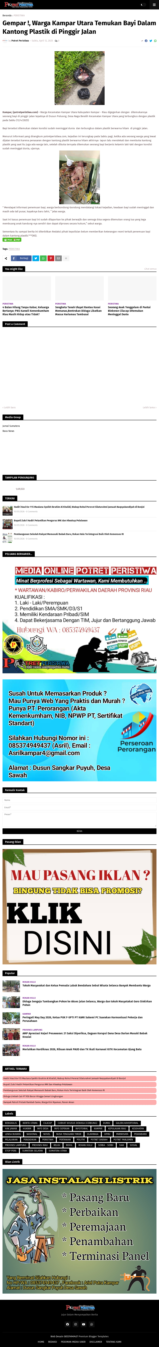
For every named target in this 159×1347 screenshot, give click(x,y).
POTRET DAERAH (99, 1139)
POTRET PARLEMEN (123, 1139)
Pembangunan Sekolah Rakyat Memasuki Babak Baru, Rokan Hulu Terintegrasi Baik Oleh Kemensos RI (69, 534)
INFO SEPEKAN (62, 1128)
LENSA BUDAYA (13, 1134)
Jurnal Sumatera (11, 426)
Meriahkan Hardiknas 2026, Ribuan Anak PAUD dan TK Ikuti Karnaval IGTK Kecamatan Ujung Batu (82, 1049)
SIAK (121, 1145)
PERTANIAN (65, 1139)
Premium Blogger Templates (94, 1336)
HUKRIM (27, 1128)
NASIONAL (32, 1134)
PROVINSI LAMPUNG (15, 1145)
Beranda (7, 15)
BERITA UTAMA (30, 1123)
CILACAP (47, 1123)
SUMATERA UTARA (58, 1150)
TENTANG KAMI (113, 1341)
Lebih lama (149, 407)
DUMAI (106, 1123)
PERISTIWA (19, 15)
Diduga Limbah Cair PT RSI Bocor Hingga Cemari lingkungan (33, 1096)
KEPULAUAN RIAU (117, 1128)
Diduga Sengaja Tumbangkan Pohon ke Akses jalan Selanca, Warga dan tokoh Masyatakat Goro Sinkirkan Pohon (87, 1003)
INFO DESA (42, 1128)
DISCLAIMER (95, 1341)
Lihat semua (150, 269)
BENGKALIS (11, 1123)
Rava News (8, 431)
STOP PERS (10, 1150)
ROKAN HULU (85, 1145)
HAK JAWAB (11, 1128)
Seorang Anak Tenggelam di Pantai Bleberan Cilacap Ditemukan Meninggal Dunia (129, 311)
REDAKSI (52, 1341)
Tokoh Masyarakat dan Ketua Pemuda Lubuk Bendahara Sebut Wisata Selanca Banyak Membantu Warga (86, 985)
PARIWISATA (122, 1134)
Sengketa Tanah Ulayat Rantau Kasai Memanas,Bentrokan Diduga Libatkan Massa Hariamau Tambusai (78, 311)
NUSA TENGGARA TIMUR (68, 1134)
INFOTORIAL (81, 1128)
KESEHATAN (138, 1128)
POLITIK (81, 1139)
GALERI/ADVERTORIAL (127, 1123)
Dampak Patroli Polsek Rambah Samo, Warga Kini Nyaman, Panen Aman (38, 1102)
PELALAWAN (11, 1139)
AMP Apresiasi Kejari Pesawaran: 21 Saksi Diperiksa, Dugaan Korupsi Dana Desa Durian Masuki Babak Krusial (84, 1035)
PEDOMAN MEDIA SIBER (73, 1341)
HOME (41, 1341)
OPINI (107, 1134)
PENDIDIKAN (30, 1139)
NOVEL (46, 1134)
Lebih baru (10, 407)
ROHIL (69, 1145)
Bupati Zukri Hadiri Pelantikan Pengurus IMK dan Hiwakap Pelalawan (50, 520)
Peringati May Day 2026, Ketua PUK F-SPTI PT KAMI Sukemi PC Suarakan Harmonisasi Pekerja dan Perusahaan (82, 1019)
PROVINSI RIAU (40, 1145)
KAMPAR (98, 1128)
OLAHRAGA (92, 1134)
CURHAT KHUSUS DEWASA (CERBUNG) (77, 1123)
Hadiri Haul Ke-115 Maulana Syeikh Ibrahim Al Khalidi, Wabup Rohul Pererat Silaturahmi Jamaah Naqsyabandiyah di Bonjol (79, 507)
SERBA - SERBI (105, 1145)
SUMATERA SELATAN (32, 1150)
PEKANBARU (140, 1134)
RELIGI (57, 1145)
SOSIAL (133, 1145)
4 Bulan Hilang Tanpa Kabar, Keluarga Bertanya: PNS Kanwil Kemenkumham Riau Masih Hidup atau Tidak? (26, 311)
